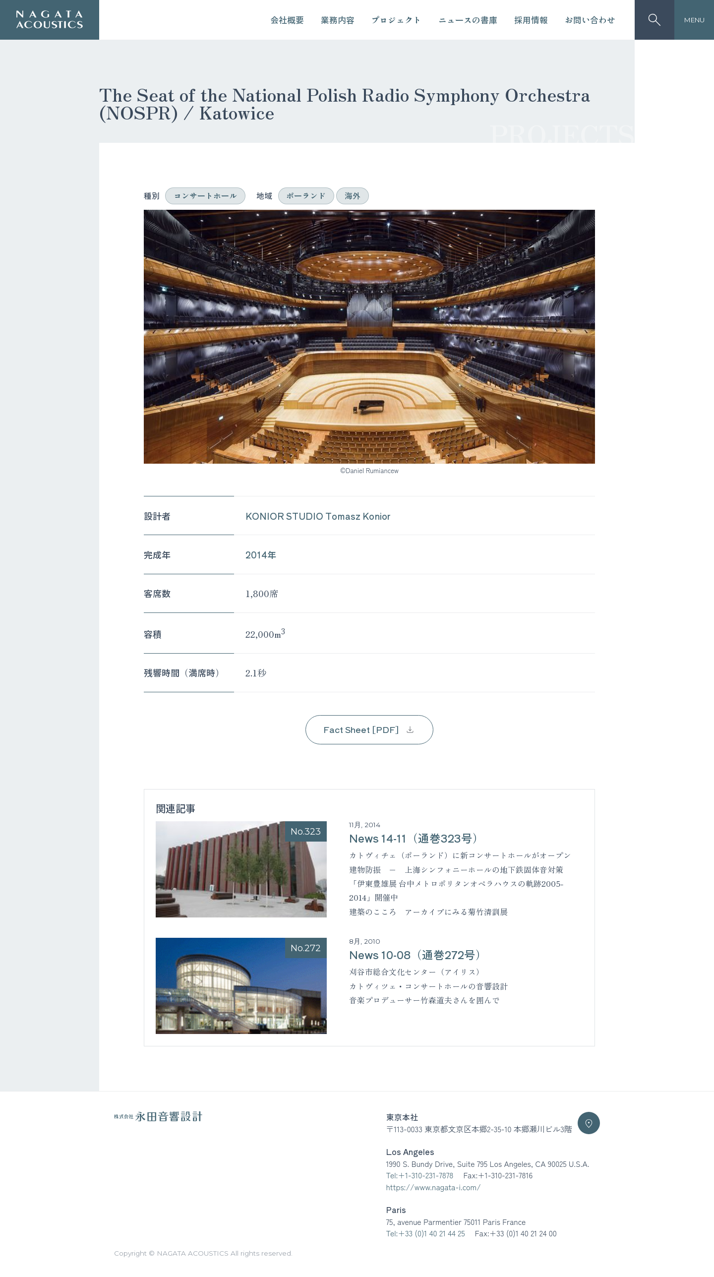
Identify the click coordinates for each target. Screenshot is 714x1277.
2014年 (260, 554)
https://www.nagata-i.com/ (433, 1187)
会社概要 (287, 19)
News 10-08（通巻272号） (418, 954)
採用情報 (531, 19)
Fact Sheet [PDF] (369, 729)
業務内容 (338, 19)
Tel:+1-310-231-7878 (420, 1175)
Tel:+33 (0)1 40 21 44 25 (425, 1233)
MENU (694, 20)
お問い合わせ (590, 19)
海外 (352, 195)
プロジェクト (396, 19)
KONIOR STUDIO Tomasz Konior (318, 515)
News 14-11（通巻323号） (416, 838)
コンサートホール (205, 195)
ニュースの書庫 (467, 19)
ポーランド (306, 195)
